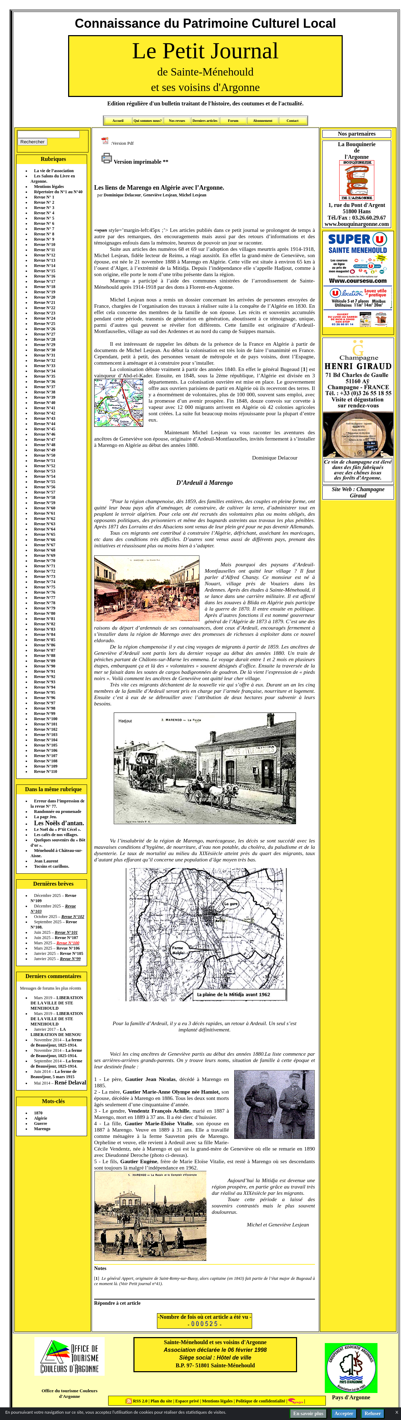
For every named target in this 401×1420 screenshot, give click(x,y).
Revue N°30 (44, 349)
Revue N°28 (44, 339)
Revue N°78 (44, 602)
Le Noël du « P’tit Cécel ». (57, 829)
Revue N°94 (44, 687)
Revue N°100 (45, 718)
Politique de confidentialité (260, 1401)
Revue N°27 (44, 334)
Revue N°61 (44, 513)
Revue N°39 (44, 397)
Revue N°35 (44, 376)
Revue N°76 (44, 592)
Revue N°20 (44, 297)
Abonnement (262, 121)
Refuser (372, 1413)
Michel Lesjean (192, 195)
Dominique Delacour (122, 195)
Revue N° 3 (44, 207)
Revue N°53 (44, 471)
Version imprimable (131, 162)
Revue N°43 (44, 418)
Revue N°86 (44, 645)
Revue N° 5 (44, 218)
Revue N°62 (44, 518)
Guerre (40, 1123)
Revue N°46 (44, 434)
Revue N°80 (44, 613)
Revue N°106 (45, 750)
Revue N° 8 (44, 234)
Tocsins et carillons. (51, 866)
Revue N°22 (44, 307)
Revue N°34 (44, 371)
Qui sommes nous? (147, 121)
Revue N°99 (44, 713)
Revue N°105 (45, 745)
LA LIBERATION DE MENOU (56, 1032)
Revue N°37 (44, 386)
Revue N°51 (44, 460)
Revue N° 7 (44, 228)
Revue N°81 (44, 618)
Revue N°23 (44, 313)
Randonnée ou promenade (57, 811)
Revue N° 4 (44, 212)
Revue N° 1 (44, 197)
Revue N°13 (44, 260)
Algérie (40, 1118)
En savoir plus (308, 1413)
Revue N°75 (44, 587)
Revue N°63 (44, 523)
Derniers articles (204, 121)
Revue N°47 (44, 439)
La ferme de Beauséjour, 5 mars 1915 (54, 1074)
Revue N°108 (45, 760)
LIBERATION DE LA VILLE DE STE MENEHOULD (57, 1003)
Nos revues (177, 121)
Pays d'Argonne (351, 1397)
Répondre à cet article (117, 1303)
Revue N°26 (44, 328)
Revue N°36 (44, 381)
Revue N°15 (44, 270)
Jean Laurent (46, 861)
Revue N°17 (44, 281)
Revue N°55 (44, 481)
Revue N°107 (45, 755)
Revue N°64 (44, 529)
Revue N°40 (44, 402)
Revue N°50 (44, 455)
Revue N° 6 (44, 223)
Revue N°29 (44, 344)
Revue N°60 (44, 508)
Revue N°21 (44, 302)
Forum (233, 121)
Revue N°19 (44, 291)
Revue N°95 (44, 692)
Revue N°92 (44, 676)
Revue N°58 (44, 497)
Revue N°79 (44, 608)
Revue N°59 (44, 502)
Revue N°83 (44, 629)
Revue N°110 (45, 771)
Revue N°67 (44, 544)
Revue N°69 (44, 555)
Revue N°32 (44, 360)
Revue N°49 (44, 450)
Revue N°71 (44, 566)
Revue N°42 (44, 413)
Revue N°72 (44, 571)
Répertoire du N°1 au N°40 (58, 191)
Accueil (118, 121)
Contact (292, 121)
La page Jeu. (45, 816)
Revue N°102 (45, 729)
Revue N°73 (44, 576)
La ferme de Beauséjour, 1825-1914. (56, 1042)
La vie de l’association (54, 170)
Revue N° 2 (44, 202)
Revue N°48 (44, 444)
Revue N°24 (44, 318)
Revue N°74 (44, 581)
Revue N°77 (44, 597)
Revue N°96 (44, 697)
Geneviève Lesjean (160, 195)
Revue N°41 (44, 407)
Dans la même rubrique (53, 789)
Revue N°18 (44, 286)
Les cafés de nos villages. (56, 834)
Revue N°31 (44, 355)
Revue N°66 (44, 539)
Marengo (42, 1128)
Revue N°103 (45, 734)
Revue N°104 (45, 739)
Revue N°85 (44, 639)
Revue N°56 (44, 486)
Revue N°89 (44, 660)
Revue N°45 (44, 428)
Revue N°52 (44, 465)
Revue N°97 (44, 703)
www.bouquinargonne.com (356, 224)
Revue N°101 (45, 724)
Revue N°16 (44, 276)
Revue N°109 (45, 766)
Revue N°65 (44, 534)
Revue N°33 (44, 365)
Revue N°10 (44, 244)
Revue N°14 (44, 265)
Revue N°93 (44, 681)
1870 (38, 1112)
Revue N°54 (44, 476)
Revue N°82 (44, 623)
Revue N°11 (44, 249)
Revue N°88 (44, 655)
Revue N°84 (44, 634)
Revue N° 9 (44, 239)
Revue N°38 (44, 392)
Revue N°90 (44, 666)
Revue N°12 (44, 255)
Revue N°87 (44, 650)
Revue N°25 (44, 323)
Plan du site (162, 1401)
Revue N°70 (44, 560)
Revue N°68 (44, 550)
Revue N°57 (44, 492)
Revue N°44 (44, 423)
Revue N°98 (44, 708)
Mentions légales (49, 186)
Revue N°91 (44, 671)
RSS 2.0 (137, 1401)
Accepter (344, 1413)
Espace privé (186, 1401)
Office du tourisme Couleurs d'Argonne (69, 1393)
